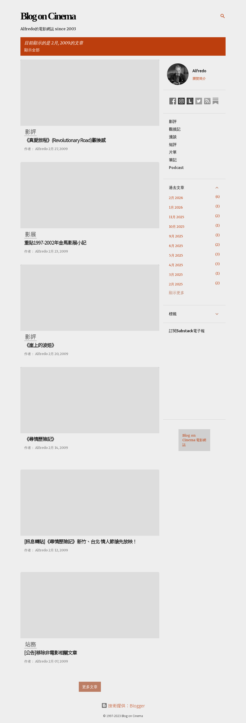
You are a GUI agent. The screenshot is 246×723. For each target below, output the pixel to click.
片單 (173, 152)
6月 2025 (176, 246)
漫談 (173, 137)
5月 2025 (176, 255)
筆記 (173, 160)
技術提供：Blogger (123, 705)
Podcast (176, 167)
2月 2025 (176, 284)
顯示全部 (32, 50)
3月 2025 (176, 274)
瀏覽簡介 (199, 78)
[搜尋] (223, 16)
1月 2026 (176, 207)
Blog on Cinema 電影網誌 (194, 440)
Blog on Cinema (47, 16)
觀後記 (174, 129)
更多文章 (90, 687)
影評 (173, 121)
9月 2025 (176, 236)
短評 (173, 144)
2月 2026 (176, 198)
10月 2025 (176, 226)
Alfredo (199, 71)
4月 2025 (176, 265)
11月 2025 (176, 217)
